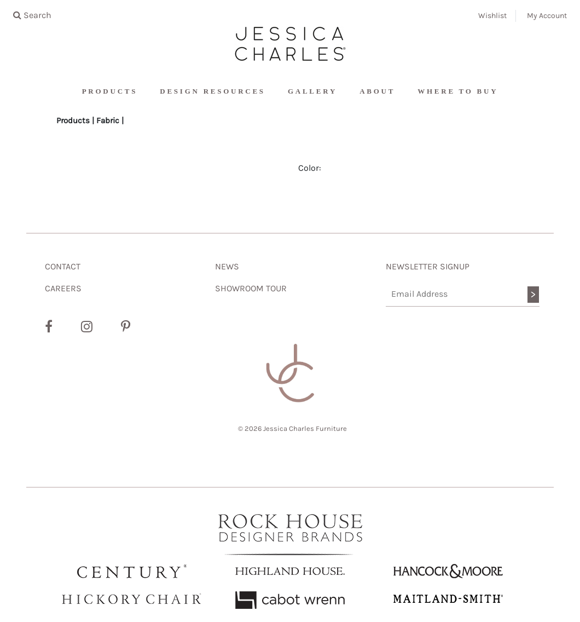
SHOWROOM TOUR (251, 288)
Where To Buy (457, 91)
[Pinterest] (125, 327)
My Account (547, 15)
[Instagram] (86, 327)
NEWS (227, 266)
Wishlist (492, 15)
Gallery (312, 91)
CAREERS (63, 288)
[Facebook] (49, 327)
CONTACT (62, 266)
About (377, 91)
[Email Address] (463, 294)
